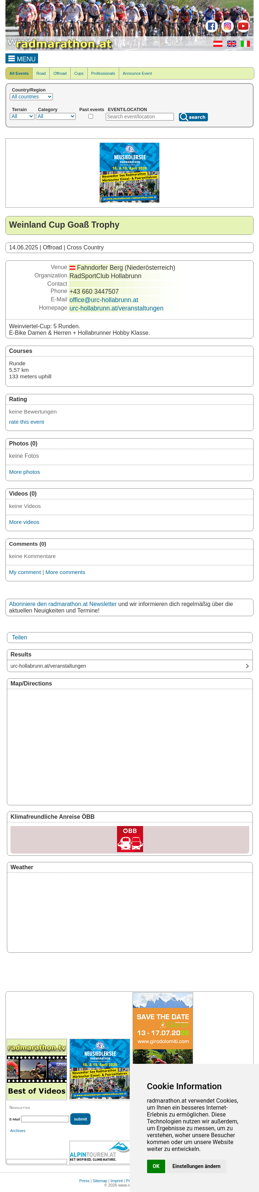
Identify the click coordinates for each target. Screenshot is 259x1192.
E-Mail (14, 1119)
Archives (17, 1130)
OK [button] (156, 1166)
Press (84, 1181)
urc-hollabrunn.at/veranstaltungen (117, 308)
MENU (22, 58)
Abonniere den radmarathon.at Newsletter (63, 604)
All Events (19, 73)
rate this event (26, 422)
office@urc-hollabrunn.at (104, 300)
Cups (79, 73)
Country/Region (29, 90)
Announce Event (137, 73)
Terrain (19, 109)
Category (48, 109)
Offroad (60, 73)
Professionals (103, 73)
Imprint (116, 1181)
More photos (24, 472)
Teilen (19, 637)
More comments (65, 572)
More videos (24, 522)
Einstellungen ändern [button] (196, 1166)
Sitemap (100, 1181)
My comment (25, 572)
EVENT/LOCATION (127, 109)
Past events (91, 109)
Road (41, 73)
